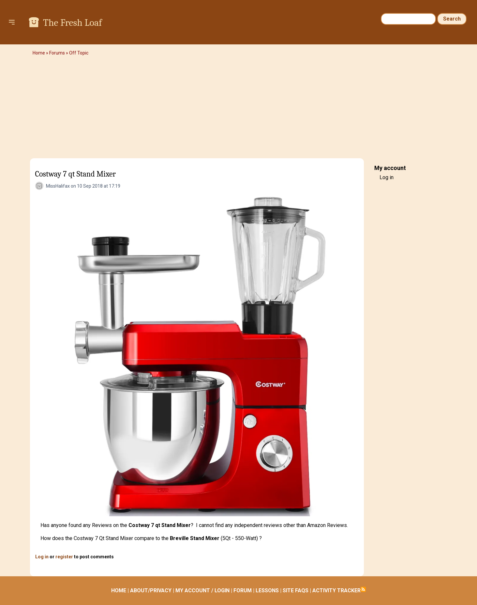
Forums (57, 52)
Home (39, 52)
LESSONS (267, 590)
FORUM (242, 590)
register (64, 556)
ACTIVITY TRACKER (336, 590)
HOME (118, 590)
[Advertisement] (238, 109)
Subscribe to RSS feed (363, 589)
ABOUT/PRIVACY (150, 590)
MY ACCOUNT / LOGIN (202, 590)
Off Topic (78, 52)
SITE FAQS (295, 590)
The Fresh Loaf (72, 22)
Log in (42, 556)
